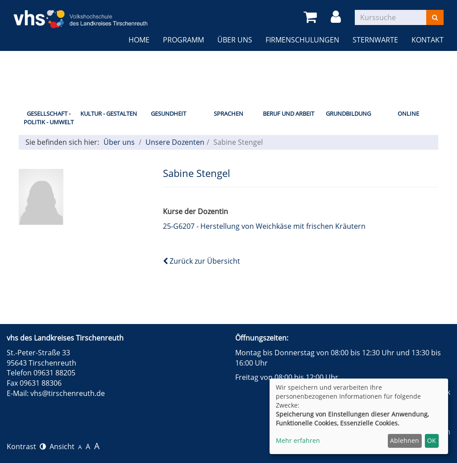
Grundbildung (348, 113)
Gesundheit (168, 113)
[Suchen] (435, 17)
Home (139, 40)
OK (431, 440)
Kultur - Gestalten (108, 113)
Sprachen (228, 113)
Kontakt (427, 40)
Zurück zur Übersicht (201, 261)
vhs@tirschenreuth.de (67, 393)
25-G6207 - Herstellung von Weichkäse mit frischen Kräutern (264, 226)
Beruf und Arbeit (288, 113)
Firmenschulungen (302, 40)
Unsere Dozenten (174, 142)
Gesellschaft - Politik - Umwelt (49, 117)
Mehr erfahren (298, 440)
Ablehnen (404, 440)
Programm (183, 40)
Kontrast (26, 446)
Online (408, 113)
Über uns (234, 40)
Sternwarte (375, 40)
